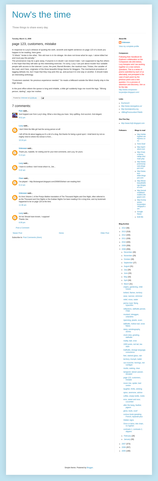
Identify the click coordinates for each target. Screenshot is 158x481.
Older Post (105, 233)
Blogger (90, 468)
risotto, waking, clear (131, 368)
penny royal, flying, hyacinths (130, 304)
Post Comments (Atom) (32, 237)
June (126, 273)
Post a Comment (22, 228)
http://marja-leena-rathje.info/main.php (141, 155)
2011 (124, 238)
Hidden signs (128, 420)
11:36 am (22, 205)
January (127, 439)
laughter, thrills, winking (132, 389)
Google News (140, 213)
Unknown (23, 148)
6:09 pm (22, 222)
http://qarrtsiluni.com (141, 148)
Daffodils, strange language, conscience (134, 351)
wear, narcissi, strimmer (132, 296)
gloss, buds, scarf (130, 411)
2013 (124, 231)
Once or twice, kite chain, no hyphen (133, 425)
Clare (21, 178)
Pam (21, 111)
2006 (124, 447)
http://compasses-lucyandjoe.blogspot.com (141, 204)
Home (61, 233)
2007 (124, 444)
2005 (124, 451)
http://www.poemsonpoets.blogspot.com (141, 165)
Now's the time (41, 14)
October (127, 259)
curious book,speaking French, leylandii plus (133, 415)
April (126, 280)
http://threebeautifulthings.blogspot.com (141, 184)
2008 (124, 249)
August (127, 266)
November (128, 256)
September (128, 263)
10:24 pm (22, 140)
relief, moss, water (130, 299)
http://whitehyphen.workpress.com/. (141, 137)
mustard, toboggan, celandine (131, 315)
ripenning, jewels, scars (132, 320)
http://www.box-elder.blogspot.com (141, 174)
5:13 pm (22, 155)
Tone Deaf (141, 144)
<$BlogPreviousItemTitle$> (132, 112)
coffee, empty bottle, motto (134, 396)
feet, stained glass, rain (132, 356)
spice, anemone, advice (132, 392)
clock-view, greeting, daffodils (131, 336)
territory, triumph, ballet (132, 359)
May (126, 277)
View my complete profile (129, 46)
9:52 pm (22, 118)
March (126, 284)
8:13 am (22, 185)
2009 (124, 245)
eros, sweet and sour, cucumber (132, 400)
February (128, 436)
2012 (124, 235)
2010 (124, 242)
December (128, 252)
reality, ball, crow (130, 341)
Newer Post (17, 233)
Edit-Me (140, 217)
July (126, 270)
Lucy (21, 126)
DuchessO (125, 103)
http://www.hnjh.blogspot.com (133, 123)
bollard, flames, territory (132, 293)
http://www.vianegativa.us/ (131, 106)
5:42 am (22, 170)
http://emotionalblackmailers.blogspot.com (141, 193)
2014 (124, 228)
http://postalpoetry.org (129, 109)
